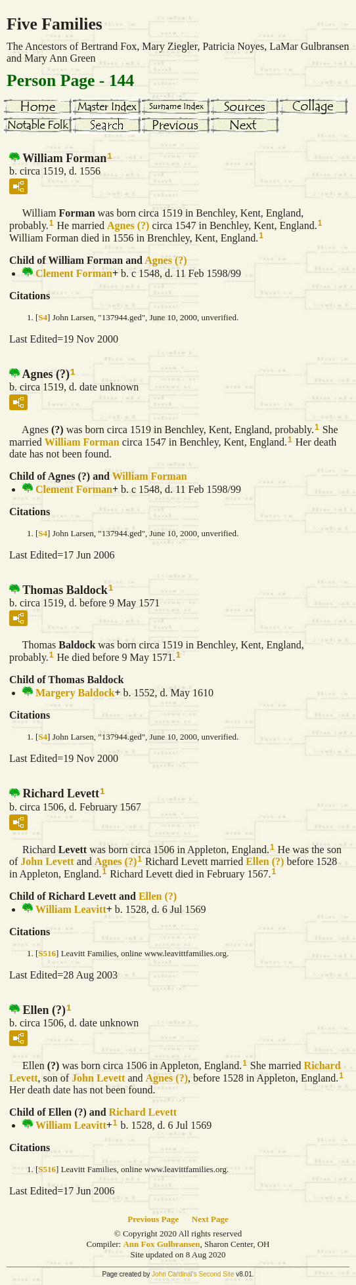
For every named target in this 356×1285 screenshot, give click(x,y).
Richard (143, 1112)
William (82, 442)
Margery (74, 692)
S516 (47, 953)
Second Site (216, 1274)
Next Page (210, 1219)
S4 (42, 317)
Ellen (265, 861)
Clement (73, 273)
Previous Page (153, 1219)
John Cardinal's (174, 1274)
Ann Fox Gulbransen (161, 1244)
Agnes (128, 225)
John (47, 861)
